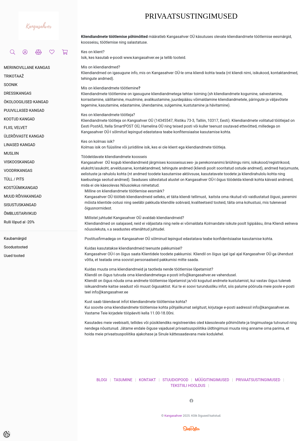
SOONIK (10, 84)
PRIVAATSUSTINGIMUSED (258, 380)
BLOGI (102, 380)
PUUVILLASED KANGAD (24, 110)
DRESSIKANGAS (17, 93)
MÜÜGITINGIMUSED (212, 380)
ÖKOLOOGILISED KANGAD (26, 102)
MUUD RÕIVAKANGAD (22, 196)
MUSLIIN (11, 153)
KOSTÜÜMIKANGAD (21, 187)
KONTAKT (147, 380)
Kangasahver (173, 415)
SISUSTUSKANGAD (20, 205)
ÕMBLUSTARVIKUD (20, 213)
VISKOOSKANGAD (19, 162)
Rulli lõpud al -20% (19, 222)
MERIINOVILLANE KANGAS (27, 67)
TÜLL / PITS (14, 179)
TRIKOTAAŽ (14, 76)
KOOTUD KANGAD (19, 119)
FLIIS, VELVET (15, 127)
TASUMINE (123, 380)
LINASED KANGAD (19, 145)
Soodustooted (16, 247)
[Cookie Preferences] (6, 434)
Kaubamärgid (15, 238)
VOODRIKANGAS (18, 170)
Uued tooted (14, 255)
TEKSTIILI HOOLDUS (188, 385)
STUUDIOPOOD (175, 380)
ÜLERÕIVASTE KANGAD (24, 136)
